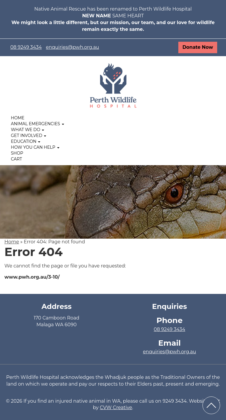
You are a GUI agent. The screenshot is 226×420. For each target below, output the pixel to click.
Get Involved (28, 135)
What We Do (27, 129)
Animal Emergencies (37, 123)
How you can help (35, 147)
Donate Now (197, 47)
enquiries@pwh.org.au (72, 47)
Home (17, 118)
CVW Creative (116, 407)
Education (25, 141)
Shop (17, 153)
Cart (16, 159)
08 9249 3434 (26, 47)
